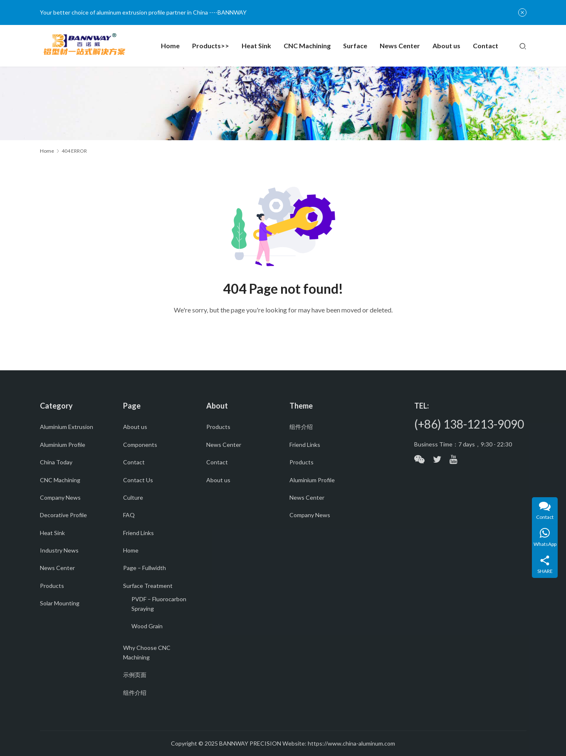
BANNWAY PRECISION (250, 743)
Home (170, 46)
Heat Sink (256, 46)
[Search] (522, 45)
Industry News (59, 550)
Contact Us (138, 479)
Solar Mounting (59, 603)
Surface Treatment (148, 585)
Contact (485, 46)
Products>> (210, 46)
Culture (133, 497)
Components (140, 444)
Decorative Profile (63, 514)
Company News (60, 497)
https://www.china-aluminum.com (351, 743)
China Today (56, 462)
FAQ (129, 514)
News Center (400, 46)
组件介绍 (134, 692)
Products (52, 585)
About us (446, 46)
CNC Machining (307, 46)
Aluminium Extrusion (66, 426)
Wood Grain (147, 626)
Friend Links (138, 532)
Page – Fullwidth (144, 567)
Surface (355, 46)
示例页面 (134, 674)
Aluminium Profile (62, 444)
